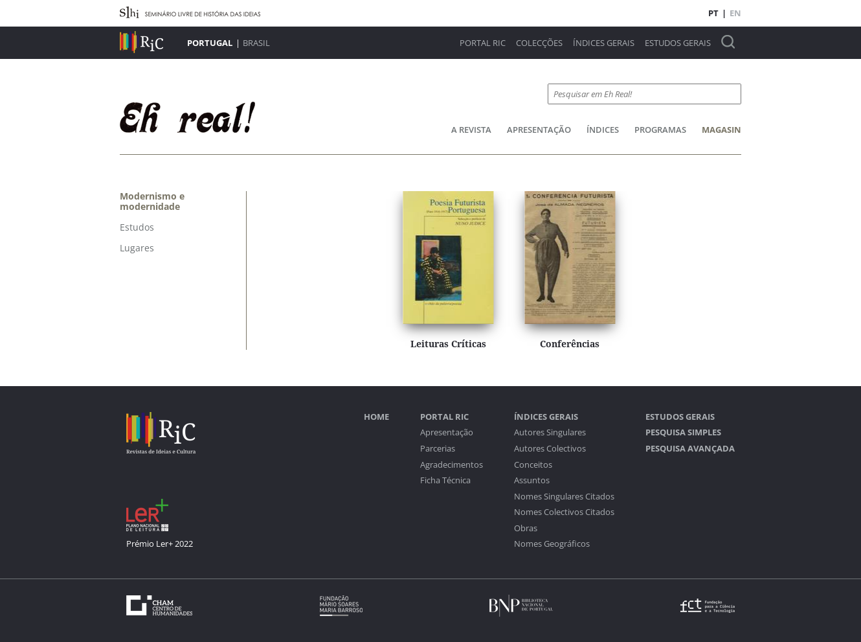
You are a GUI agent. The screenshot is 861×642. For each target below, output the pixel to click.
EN (735, 13)
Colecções (539, 43)
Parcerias (437, 448)
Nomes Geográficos (552, 544)
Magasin (721, 129)
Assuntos (532, 480)
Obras (525, 528)
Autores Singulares (550, 432)
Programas (660, 129)
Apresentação (539, 129)
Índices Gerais (603, 43)
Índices (603, 129)
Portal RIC (483, 43)
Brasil (256, 43)
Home (376, 417)
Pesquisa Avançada (690, 448)
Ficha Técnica (445, 480)
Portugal (209, 43)
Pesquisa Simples (683, 432)
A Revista (471, 129)
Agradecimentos (451, 465)
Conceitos (533, 465)
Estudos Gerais (678, 43)
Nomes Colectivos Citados (564, 512)
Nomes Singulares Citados (564, 496)
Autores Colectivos (550, 448)
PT (713, 13)
